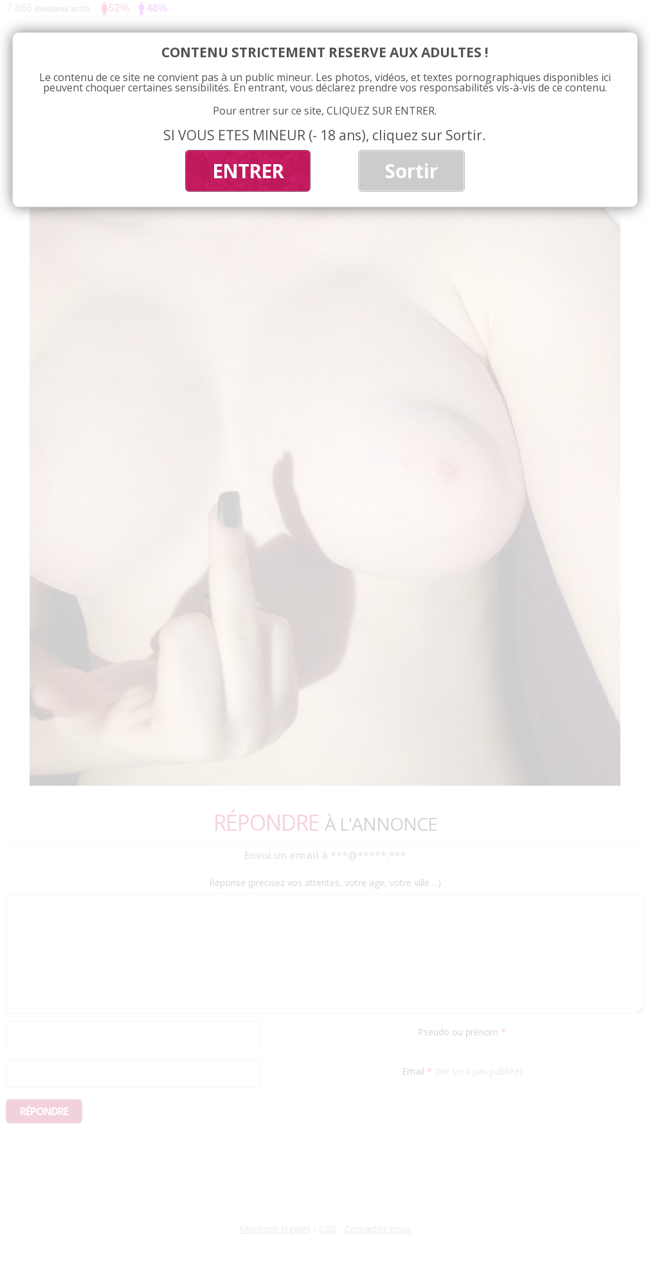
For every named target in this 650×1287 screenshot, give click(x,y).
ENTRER (248, 171)
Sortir (411, 171)
